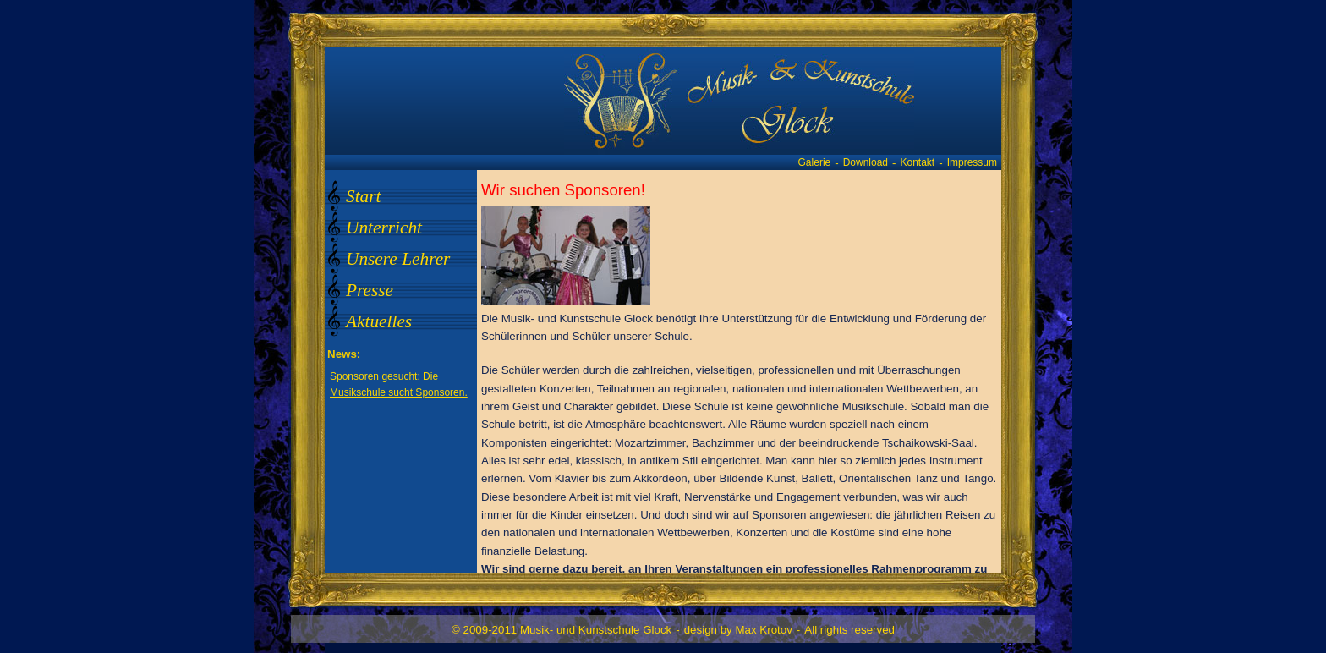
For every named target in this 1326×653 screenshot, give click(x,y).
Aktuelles (379, 321)
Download (865, 162)
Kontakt (918, 162)
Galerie (814, 162)
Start (363, 196)
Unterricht (384, 227)
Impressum (972, 162)
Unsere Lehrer (398, 259)
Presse (369, 290)
